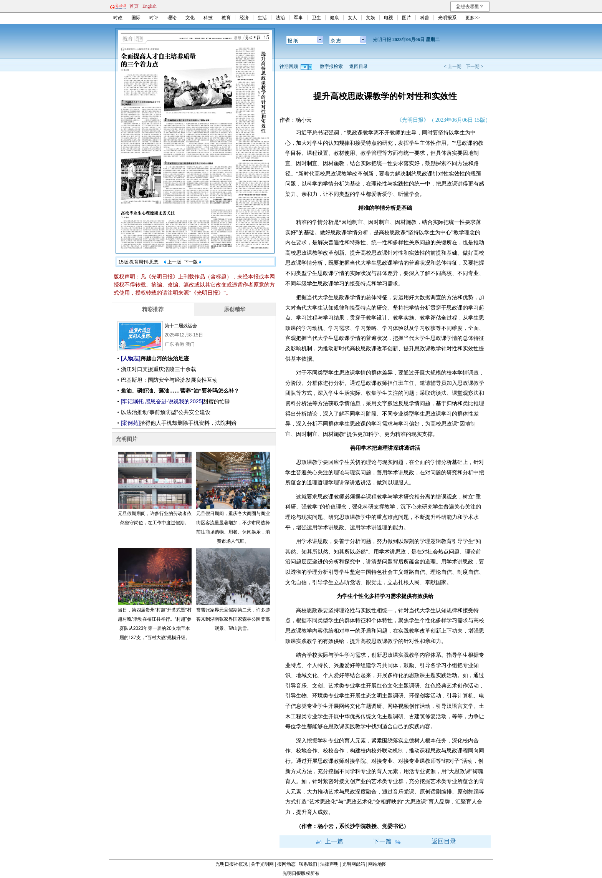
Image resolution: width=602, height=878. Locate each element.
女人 (352, 17)
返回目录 (358, 66)
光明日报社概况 (231, 864)
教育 (226, 17)
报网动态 (286, 864)
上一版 (172, 262)
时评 (154, 17)
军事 (298, 17)
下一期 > (474, 66)
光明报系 (447, 17)
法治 (280, 17)
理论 (172, 17)
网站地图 (377, 864)
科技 (208, 17)
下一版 (193, 262)
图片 (406, 17)
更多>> (472, 17)
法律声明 (329, 864)
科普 (424, 17)
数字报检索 (331, 66)
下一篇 (387, 841)
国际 (136, 17)
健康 (334, 17)
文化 (190, 17)
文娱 (370, 17)
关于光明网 (262, 864)
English (149, 6)
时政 (117, 17)
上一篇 (329, 841)
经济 (244, 17)
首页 (134, 6)
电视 (388, 17)
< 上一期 (452, 66)
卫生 (316, 17)
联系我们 (308, 864)
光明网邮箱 (353, 864)
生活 (262, 17)
